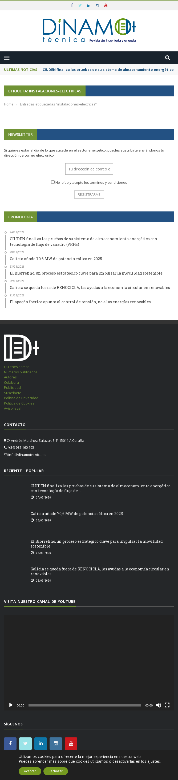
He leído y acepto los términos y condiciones (91, 182)
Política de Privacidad (21, 397)
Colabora (11, 382)
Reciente (13, 470)
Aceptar (30, 771)
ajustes (153, 761)
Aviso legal (12, 408)
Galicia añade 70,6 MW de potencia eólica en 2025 (77, 513)
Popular (35, 470)
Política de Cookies (19, 403)
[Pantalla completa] (167, 705)
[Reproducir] (11, 705)
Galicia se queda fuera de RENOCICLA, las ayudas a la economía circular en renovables (100, 571)
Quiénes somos (17, 366)
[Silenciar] (158, 705)
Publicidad (12, 387)
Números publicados (21, 372)
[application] (89, 662)
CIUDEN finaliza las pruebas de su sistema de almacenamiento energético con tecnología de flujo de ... (101, 488)
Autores (10, 377)
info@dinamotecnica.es (27, 454)
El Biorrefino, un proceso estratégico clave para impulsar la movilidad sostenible (97, 544)
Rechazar (56, 771)
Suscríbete (12, 392)
